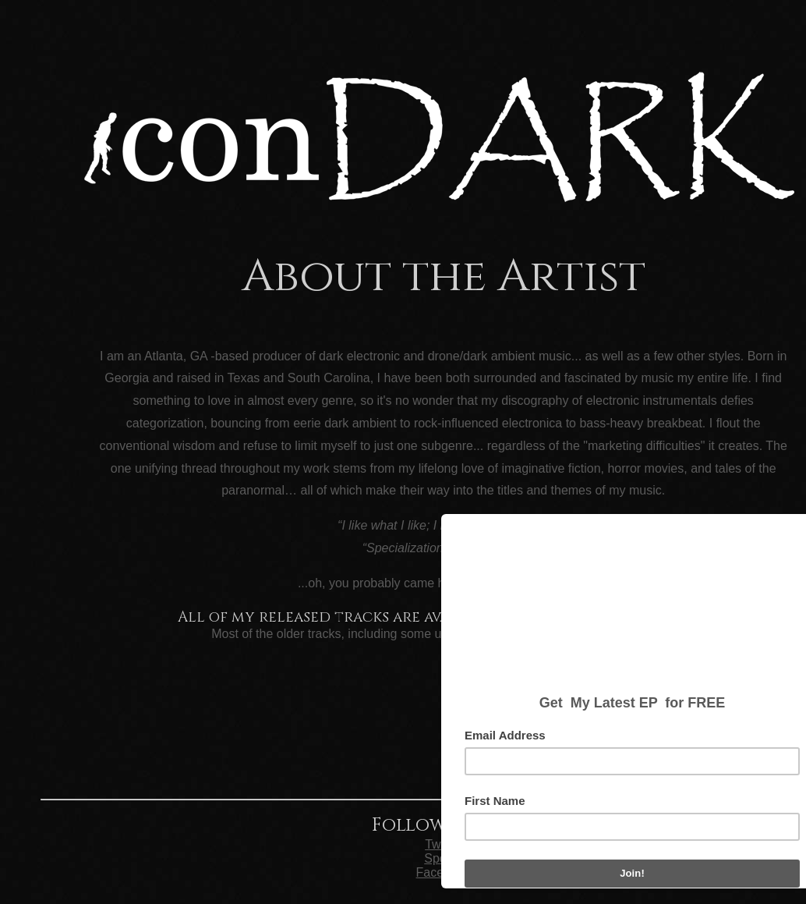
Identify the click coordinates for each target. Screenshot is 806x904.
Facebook (443, 872)
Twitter (443, 844)
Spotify (443, 858)
